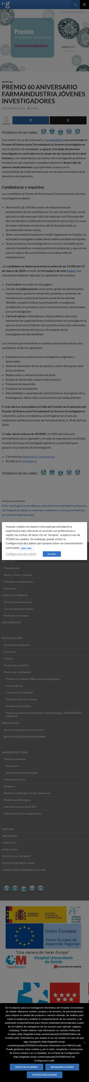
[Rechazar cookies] (84, 1042)
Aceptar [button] (52, 553)
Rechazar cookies (62, 1067)
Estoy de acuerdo (26, 1067)
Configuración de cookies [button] (21, 553)
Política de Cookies (44, 1074)
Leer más (26, 547)
